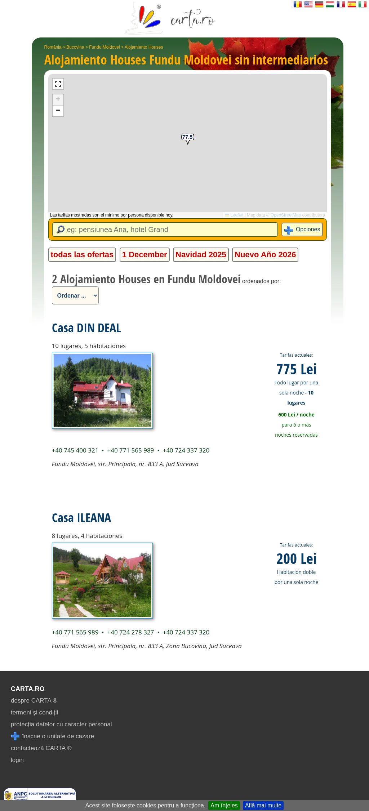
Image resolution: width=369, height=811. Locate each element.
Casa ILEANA (81, 517)
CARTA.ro (28, 688)
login (17, 760)
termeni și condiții (34, 712)
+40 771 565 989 (130, 450)
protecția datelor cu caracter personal (61, 724)
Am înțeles (224, 805)
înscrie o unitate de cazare (52, 736)
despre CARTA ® (34, 700)
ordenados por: (261, 281)
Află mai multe (263, 805)
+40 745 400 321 (75, 450)
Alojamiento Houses (144, 47)
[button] (187, 140)
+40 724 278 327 (130, 632)
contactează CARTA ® (41, 748)
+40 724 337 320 (186, 450)
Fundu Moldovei (104, 47)
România (53, 47)
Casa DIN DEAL (86, 327)
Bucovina (75, 47)
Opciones (308, 229)
